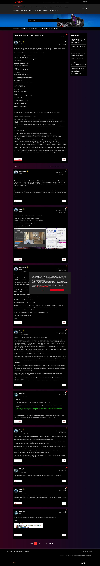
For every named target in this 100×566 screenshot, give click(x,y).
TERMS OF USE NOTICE (63, 555)
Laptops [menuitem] (51, 6)
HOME (14, 551)
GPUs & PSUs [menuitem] (23, 10)
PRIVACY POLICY (71, 555)
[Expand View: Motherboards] (18, 10)
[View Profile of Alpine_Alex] (22, 393)
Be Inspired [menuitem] (18, 6)
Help (83, 8)
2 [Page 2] (39, 543)
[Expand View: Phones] (69, 7)
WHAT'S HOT (62, 1)
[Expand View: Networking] (47, 10)
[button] (15, 159)
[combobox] (50, 20)
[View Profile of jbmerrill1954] (22, 171)
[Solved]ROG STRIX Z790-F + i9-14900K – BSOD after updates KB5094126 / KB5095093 (78, 55)
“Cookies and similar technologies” (42, 286)
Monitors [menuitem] (30, 10)
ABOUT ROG (9, 551)
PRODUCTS (41, 1)
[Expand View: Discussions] (41, 7)
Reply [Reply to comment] (64, 201)
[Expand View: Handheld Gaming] (63, 7)
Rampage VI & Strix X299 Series (77, 64)
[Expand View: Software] (34, 7)
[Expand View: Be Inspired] (21, 6)
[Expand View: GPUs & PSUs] (26, 10)
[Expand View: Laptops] (54, 7)
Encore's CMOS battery (75, 62)
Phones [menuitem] (67, 6)
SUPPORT (67, 1)
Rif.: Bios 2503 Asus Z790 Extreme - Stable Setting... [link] (50, 28)
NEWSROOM (18, 551)
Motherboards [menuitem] (15, 10)
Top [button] (15, 562)
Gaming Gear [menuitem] (37, 10)
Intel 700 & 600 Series (35, 28)
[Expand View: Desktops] (48, 7)
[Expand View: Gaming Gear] (40, 10)
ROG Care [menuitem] (25, 6)
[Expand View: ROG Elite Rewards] (57, 10)
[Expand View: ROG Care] (27, 7)
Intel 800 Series (74, 49)
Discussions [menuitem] (38, 6)
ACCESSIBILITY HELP (25, 551)
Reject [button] (43, 290)
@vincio (17, 399)
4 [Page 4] (46, 543)
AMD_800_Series (74, 42)
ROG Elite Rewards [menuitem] (53, 10)
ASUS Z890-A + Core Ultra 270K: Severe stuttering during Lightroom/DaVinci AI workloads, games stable (78, 70)
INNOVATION (45, 1)
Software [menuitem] (31, 6)
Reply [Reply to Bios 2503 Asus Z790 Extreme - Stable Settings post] (64, 159)
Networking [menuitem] (45, 10)
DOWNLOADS (51, 1)
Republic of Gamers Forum (18, 28)
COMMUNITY (56, 1)
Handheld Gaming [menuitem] (59, 6)
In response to (23, 271)
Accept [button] (57, 290)
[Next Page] (51, 543)
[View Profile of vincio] (20, 41)
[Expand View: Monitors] (33, 10)
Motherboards (27, 28)
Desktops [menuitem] (45, 6)
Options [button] (84, 28)
